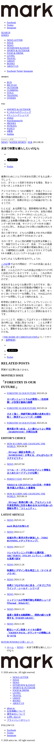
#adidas (10, 134)
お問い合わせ (14, 717)
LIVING (11, 56)
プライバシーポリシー (18, 720)
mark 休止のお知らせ (18, 526)
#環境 (10, 131)
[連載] (5, 35)
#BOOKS (11, 123)
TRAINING (12, 95)
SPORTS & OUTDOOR (18, 50)
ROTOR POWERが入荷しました (17, 642)
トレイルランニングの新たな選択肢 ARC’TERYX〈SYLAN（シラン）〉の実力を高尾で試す (29, 555)
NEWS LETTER (15, 40)
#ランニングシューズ (18, 115)
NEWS (10, 45)
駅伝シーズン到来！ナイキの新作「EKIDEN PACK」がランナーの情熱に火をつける (29, 632)
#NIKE (10, 118)
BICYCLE (12, 85)
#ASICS (11, 128)
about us (11, 708)
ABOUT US (12, 66)
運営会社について (16, 714)
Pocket (10, 166)
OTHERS (11, 98)
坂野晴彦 (10, 340)
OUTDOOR (12, 87)
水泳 (30, 142)
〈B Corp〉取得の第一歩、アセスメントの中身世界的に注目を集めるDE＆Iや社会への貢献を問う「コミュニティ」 (29, 505)
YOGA (10, 93)
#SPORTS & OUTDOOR (19, 109)
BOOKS (11, 63)
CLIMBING (12, 90)
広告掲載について (16, 711)
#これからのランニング (19, 112)
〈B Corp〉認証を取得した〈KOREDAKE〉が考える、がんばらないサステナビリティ (30, 455)
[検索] (5, 32)
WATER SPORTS (17, 142)
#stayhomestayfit (15, 120)
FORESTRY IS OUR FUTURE (21, 393)
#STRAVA (12, 126)
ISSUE (10, 43)
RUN (9, 82)
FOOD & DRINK (15, 53)
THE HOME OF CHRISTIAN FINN (20, 337)
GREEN (11, 61)
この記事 (5, 264)
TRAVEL (11, 58)
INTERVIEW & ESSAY (18, 48)
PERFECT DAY (14, 479)
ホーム (10, 647)
